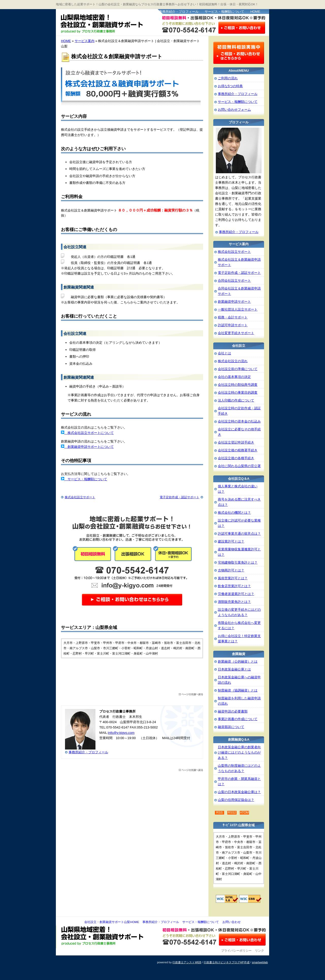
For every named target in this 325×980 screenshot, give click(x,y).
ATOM (244, 812)
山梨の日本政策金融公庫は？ (239, 792)
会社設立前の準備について (237, 369)
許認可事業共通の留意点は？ (239, 533)
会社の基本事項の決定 (234, 377)
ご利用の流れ (228, 78)
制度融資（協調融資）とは (237, 690)
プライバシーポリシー (236, 950)
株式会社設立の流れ (233, 361)
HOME (255, 11)
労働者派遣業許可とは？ (236, 594)
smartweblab (260, 962)
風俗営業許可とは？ (233, 578)
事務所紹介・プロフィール (179, 11)
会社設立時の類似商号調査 (237, 385)
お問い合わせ (231, 922)
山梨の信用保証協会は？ (236, 800)
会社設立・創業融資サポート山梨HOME (111, 922)
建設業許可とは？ (231, 541)
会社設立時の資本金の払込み (239, 421)
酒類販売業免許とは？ (234, 602)
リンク (259, 950)
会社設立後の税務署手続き (237, 450)
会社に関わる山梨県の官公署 (239, 466)
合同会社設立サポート (234, 280)
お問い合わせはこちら (242, 27)
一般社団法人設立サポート (237, 309)
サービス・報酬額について (224, 11)
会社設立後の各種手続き (236, 458)
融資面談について (231, 727)
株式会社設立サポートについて (89, 433)
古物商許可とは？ (231, 570)
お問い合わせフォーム (234, 109)
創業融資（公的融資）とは (237, 661)
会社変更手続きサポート (236, 333)
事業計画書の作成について (237, 719)
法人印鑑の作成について (236, 400)
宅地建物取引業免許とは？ (237, 562)
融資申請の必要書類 (233, 711)
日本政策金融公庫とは (234, 669)
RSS (219, 812)
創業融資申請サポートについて (89, 447)
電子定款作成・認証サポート (179, 497)
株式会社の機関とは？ (234, 512)
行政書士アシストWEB (186, 962)
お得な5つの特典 (230, 86)
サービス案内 (84, 41)
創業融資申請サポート (234, 301)
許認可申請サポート (233, 325)
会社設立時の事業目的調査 (237, 392)
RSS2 (232, 812)
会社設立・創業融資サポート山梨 (106, 23)
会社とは (224, 353)
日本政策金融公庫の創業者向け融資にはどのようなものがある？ (239, 752)
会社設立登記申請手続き (236, 442)
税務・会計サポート (233, 317)
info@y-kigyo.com (121, 733)
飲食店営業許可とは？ (234, 586)
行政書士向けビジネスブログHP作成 (226, 962)
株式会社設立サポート (80, 497)
